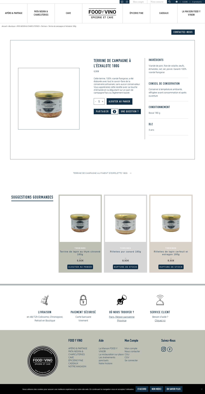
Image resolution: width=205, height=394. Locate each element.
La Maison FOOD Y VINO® (191, 13)
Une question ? (130, 111)
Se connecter (131, 360)
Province (121, 320)
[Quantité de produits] (99, 101)
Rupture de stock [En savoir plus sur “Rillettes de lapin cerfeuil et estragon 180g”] (171, 267)
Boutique (11, 26)
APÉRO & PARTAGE (13, 13)
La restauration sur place (111, 354)
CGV (127, 357)
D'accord (142, 389)
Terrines (44, 26)
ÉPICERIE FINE (136, 13)
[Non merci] (201, 389)
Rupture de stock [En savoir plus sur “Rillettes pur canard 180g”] (125, 267)
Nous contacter (157, 2)
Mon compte (138, 2)
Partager (102, 111)
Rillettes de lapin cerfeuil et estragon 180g (171, 253)
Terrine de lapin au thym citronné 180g (80, 253)
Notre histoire (105, 363)
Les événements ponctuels (107, 359)
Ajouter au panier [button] (80, 267)
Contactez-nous (183, 32)
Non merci (156, 389)
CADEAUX (163, 13)
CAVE (68, 13)
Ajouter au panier (119, 101)
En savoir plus (173, 389)
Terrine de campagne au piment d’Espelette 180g (102, 173)
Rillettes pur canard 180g (125, 252)
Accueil (4, 26)
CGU (127, 354)
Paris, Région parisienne (121, 316)
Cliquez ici (160, 320)
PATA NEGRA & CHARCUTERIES (41, 13)
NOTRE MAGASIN (77, 366)
